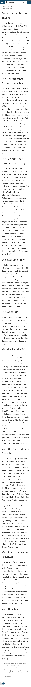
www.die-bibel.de (6, 676)
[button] (2, 2)
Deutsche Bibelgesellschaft (8, 8)
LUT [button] (25, 2)
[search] (14, 2)
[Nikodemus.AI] (3, 683)
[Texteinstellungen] (29, 2)
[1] (7, 505)
